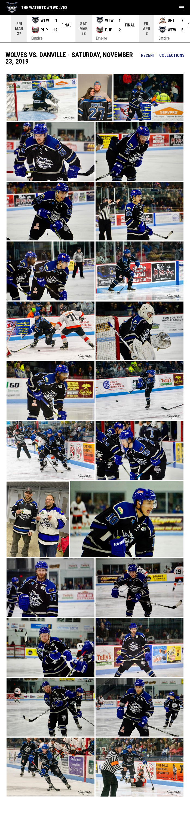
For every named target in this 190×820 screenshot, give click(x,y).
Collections (172, 55)
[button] (41, 97)
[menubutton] (181, 7)
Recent (148, 55)
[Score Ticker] (95, 28)
